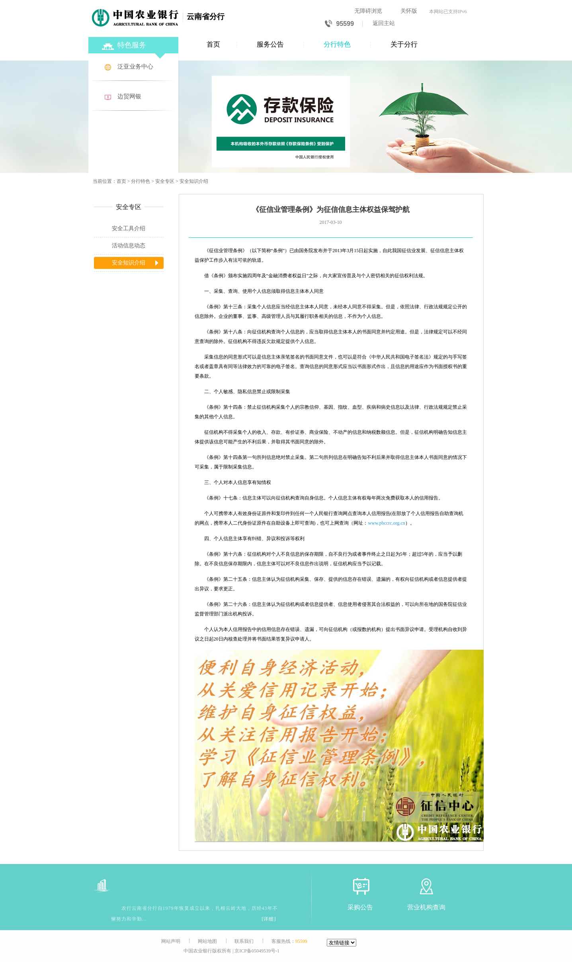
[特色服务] (134, 44)
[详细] (269, 919)
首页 (213, 44)
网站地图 (207, 941)
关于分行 (404, 44)
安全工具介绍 (128, 228)
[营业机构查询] (426, 886)
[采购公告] (360, 886)
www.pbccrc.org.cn (386, 523)
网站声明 (170, 941)
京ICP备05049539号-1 (256, 951)
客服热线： (289, 941)
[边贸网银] (134, 97)
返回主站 (384, 23)
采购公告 (360, 907)
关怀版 (408, 11)
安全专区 (164, 181)
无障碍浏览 (368, 11)
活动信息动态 (128, 246)
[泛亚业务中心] (134, 67)
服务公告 (270, 44)
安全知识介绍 (194, 181)
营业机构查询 (426, 907)
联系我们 (244, 941)
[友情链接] (341, 942)
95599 (339, 24)
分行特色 (337, 44)
